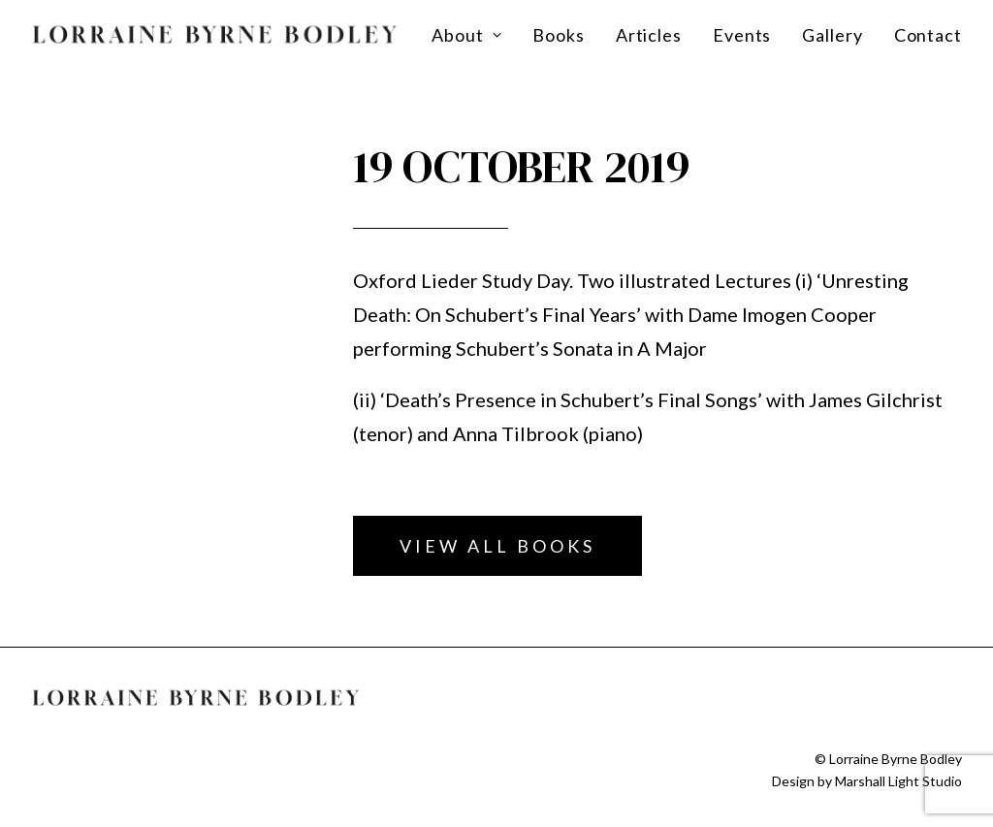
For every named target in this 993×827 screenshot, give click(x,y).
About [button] (466, 35)
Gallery (832, 35)
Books (558, 35)
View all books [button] (497, 546)
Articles (649, 35)
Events (742, 35)
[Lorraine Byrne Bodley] (215, 34)
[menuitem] (473, 35)
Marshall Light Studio (898, 781)
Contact (928, 35)
